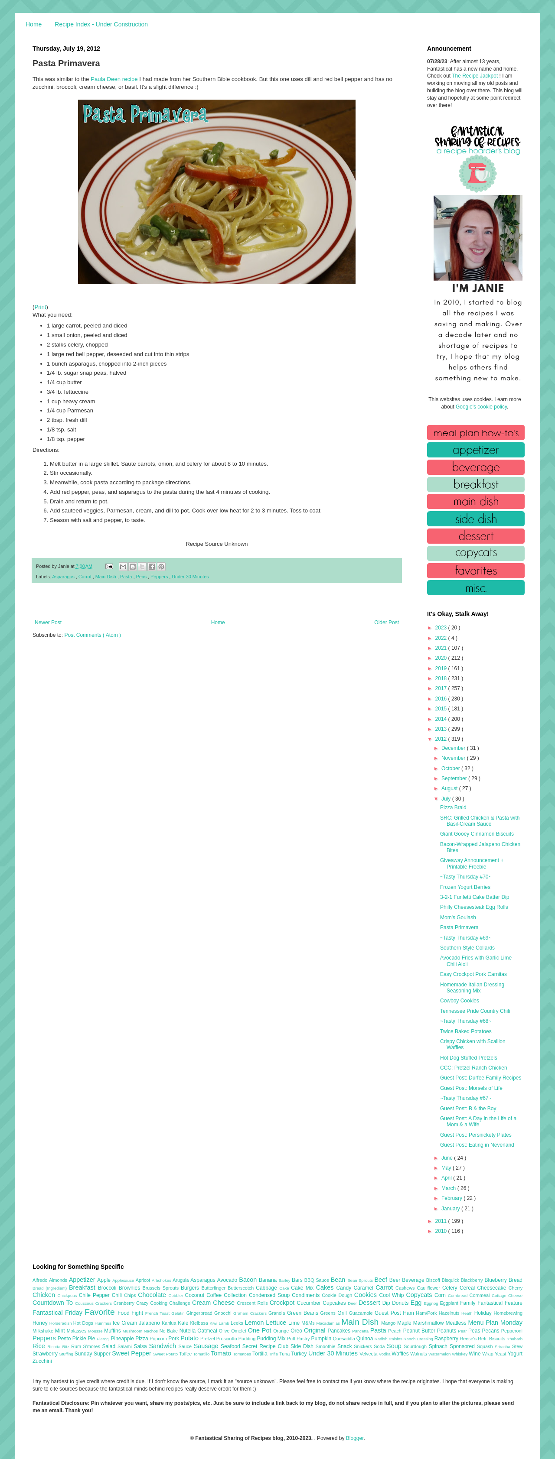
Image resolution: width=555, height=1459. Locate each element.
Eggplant (450, 1303)
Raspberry (447, 1339)
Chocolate (153, 1294)
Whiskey (460, 1354)
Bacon (249, 1279)
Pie (92, 1339)
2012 (441, 739)
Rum (77, 1346)
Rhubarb (514, 1338)
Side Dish (303, 1346)
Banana (268, 1280)
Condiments (307, 1295)
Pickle (80, 1339)
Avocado (228, 1280)
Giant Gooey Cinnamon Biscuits (477, 834)
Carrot (85, 576)
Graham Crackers (250, 1313)
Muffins (113, 1331)
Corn (441, 1295)
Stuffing (67, 1354)
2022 (441, 638)
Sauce (185, 1346)
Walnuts (419, 1353)
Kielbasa (199, 1323)
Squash (486, 1346)
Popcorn (159, 1338)
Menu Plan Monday (495, 1322)
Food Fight (131, 1313)
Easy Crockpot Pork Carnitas (473, 974)
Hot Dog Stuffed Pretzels (468, 1058)
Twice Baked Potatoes (466, 1031)
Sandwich (163, 1345)
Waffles (401, 1354)
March (449, 1188)
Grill (343, 1313)
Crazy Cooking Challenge (164, 1303)
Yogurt (515, 1354)
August (450, 788)
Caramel (364, 1288)
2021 (441, 648)
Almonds (59, 1280)
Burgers (191, 1288)
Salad (110, 1346)
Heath (467, 1313)
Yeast (501, 1353)
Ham (409, 1313)
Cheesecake (493, 1288)
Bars (298, 1280)
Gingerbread (200, 1313)
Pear (463, 1331)
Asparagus (64, 576)
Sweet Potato (166, 1354)
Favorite (101, 1311)
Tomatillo (202, 1354)
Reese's (469, 1338)
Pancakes (339, 1331)
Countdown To (54, 1302)
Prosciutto (227, 1338)
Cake (285, 1288)
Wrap (488, 1353)
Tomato (222, 1353)
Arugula (181, 1280)
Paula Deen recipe (114, 79)
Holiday (484, 1313)
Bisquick (451, 1280)
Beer (395, 1280)
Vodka (385, 1354)
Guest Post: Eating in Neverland (477, 1145)
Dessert (370, 1302)
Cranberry (125, 1303)
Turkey (299, 1354)
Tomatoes (242, 1354)
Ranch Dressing (419, 1338)
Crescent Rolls (253, 1303)
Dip (387, 1303)
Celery (451, 1288)
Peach (395, 1330)
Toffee (186, 1353)
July (446, 799)
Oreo (297, 1331)
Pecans (491, 1331)
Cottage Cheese (507, 1295)
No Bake (170, 1330)
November (454, 758)
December (454, 748)
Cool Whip (392, 1295)
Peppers (159, 576)
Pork (174, 1339)
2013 (441, 729)
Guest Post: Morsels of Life (471, 1088)
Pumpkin (322, 1339)
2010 (441, 1231)
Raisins (395, 1338)
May (447, 1168)
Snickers (364, 1346)
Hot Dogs (84, 1323)
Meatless (457, 1323)
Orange (282, 1330)
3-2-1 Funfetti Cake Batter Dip (474, 897)
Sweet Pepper (132, 1353)
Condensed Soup (270, 1295)
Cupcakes (335, 1303)
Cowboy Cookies (459, 1001)
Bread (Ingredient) (51, 1288)
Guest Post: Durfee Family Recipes (480, 1078)
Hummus (104, 1323)
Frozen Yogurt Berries (465, 887)
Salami (126, 1346)
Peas (142, 576)
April (447, 1178)
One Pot (260, 1330)
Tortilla (260, 1354)
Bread (515, 1280)
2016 (441, 699)
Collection (236, 1295)
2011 (441, 1221)
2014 (441, 719)
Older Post (386, 622)
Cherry (515, 1287)
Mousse (96, 1331)
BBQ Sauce (317, 1280)
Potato (190, 1338)
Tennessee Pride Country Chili (475, 1011)
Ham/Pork (427, 1313)
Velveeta (369, 1353)
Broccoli (108, 1288)
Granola (277, 1313)
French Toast (158, 1313)
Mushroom (133, 1331)
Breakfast (83, 1287)
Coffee (215, 1295)
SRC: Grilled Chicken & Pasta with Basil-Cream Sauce (479, 821)
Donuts (401, 1303)
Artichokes (162, 1280)
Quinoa (365, 1339)
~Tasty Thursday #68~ (466, 1021)
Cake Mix (303, 1288)
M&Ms (308, 1323)
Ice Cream (126, 1323)
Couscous (85, 1303)
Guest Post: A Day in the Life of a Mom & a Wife (478, 1121)
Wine (475, 1354)
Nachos (152, 1331)
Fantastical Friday (59, 1312)
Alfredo (41, 1280)
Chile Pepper (95, 1295)
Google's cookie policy (481, 407)
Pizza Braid (453, 807)
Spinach (439, 1346)
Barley (285, 1280)
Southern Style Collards (467, 948)
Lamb (225, 1323)
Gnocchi (223, 1313)
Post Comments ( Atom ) (92, 635)
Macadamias (328, 1323)
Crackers (104, 1303)
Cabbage (267, 1288)
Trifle (274, 1354)
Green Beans (303, 1313)
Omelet (239, 1330)
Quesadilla (344, 1338)
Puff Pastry (299, 1338)
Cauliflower (429, 1287)
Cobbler (177, 1295)
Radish (382, 1338)
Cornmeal (481, 1295)
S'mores (92, 1346)
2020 (441, 658)
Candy (344, 1288)
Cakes (326, 1287)
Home (34, 24)
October (451, 768)
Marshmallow (429, 1323)
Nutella (189, 1331)
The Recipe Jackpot (475, 76)
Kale (184, 1323)
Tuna (285, 1353)
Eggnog (432, 1303)
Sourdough (416, 1346)
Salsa (141, 1346)
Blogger (355, 1438)
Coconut (195, 1295)
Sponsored (463, 1346)
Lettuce (277, 1322)
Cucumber (310, 1303)
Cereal (468, 1288)
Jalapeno (150, 1323)
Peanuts (447, 1331)
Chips (131, 1295)
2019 (441, 668)
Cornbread (459, 1295)
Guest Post (389, 1313)
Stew (517, 1346)
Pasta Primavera (459, 927)
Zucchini (42, 1361)
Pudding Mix (272, 1339)
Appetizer (83, 1279)
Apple (104, 1280)
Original (315, 1330)
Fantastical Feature (499, 1303)
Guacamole (362, 1313)
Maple (405, 1323)
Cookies (366, 1294)
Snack (345, 1346)
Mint (61, 1331)
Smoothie (326, 1346)
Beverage (414, 1280)
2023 (441, 628)
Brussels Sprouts (161, 1287)
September (454, 778)
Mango (389, 1323)
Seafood (231, 1346)
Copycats (420, 1294)
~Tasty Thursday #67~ (466, 1098)
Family (468, 1303)
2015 (441, 709)
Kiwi (214, 1323)
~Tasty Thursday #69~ (466, 938)
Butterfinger (214, 1287)
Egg (417, 1302)
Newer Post (48, 622)
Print (40, 307)
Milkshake (44, 1330)
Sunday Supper (93, 1354)
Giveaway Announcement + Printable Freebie (471, 863)
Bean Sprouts (360, 1280)
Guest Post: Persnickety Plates (476, 1135)
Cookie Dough (338, 1295)
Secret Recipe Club (266, 1346)
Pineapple (123, 1339)
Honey (41, 1323)
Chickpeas (68, 1295)
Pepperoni (511, 1330)
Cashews (406, 1287)
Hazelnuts (450, 1313)
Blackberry (473, 1280)
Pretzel (208, 1338)
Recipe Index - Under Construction (101, 24)
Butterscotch (242, 1287)
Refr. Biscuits (492, 1338)
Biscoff (434, 1280)
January (451, 1209)
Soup (395, 1345)
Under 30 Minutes (190, 576)
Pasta (127, 576)
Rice (40, 1345)
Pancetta (361, 1331)
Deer (353, 1303)
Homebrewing (507, 1313)
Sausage (207, 1345)
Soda (380, 1346)
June (447, 1158)
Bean (339, 1279)
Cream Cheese (214, 1302)
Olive (225, 1330)
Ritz (66, 1346)
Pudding (247, 1338)
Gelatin (178, 1313)
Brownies (131, 1288)
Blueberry (496, 1280)
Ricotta (54, 1346)
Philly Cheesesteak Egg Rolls (474, 907)
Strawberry (46, 1354)
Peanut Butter (420, 1331)
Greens (329, 1313)
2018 (441, 678)
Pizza (142, 1339)
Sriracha (503, 1346)
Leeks (238, 1323)
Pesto (65, 1339)
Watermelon (440, 1354)
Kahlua (170, 1323)
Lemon (255, 1322)
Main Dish (106, 576)
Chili (118, 1295)
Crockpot (283, 1302)
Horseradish (61, 1323)
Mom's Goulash (458, 917)
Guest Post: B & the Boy (468, 1109)
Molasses (77, 1330)
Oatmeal (208, 1331)
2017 (441, 688)
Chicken (45, 1294)
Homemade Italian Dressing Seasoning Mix (472, 988)
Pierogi (104, 1338)
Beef (381, 1279)
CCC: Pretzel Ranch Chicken (473, 1068)
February (452, 1198)
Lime (294, 1323)
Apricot (144, 1280)
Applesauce (124, 1280)
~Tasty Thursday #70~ (466, 877)
